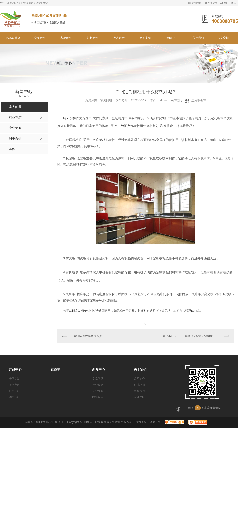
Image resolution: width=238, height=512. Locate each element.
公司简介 (139, 378)
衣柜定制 (66, 37)
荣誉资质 (139, 391)
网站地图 (197, 3)
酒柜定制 (14, 397)
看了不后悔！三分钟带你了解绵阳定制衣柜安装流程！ (196, 336)
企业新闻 (97, 391)
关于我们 (198, 37)
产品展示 (119, 37)
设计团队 (139, 397)
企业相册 (139, 384)
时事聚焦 (97, 397)
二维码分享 (198, 100)
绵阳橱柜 (69, 118)
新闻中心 (172, 37)
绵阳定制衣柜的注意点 (88, 336)
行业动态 (97, 384)
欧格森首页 (13, 37)
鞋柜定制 (92, 37)
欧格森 (195, 310)
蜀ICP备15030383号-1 (49, 422)
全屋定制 (39, 37)
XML (225, 3)
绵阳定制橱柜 (130, 126)
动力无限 (155, 422)
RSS (233, 3)
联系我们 (224, 37)
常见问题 (97, 378)
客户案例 (145, 37)
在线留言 (212, 3)
